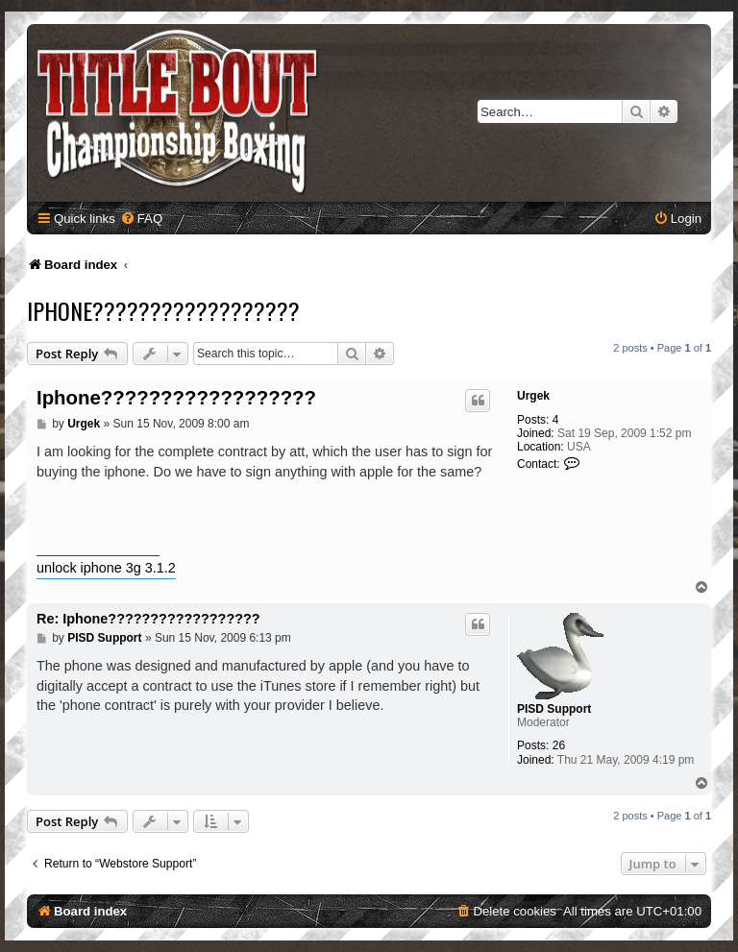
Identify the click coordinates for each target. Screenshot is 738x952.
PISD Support (554, 709)
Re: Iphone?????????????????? (148, 618)
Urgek (533, 396)
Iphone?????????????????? (163, 310)
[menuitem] (141, 218)
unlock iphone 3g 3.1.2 (106, 567)
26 (559, 745)
